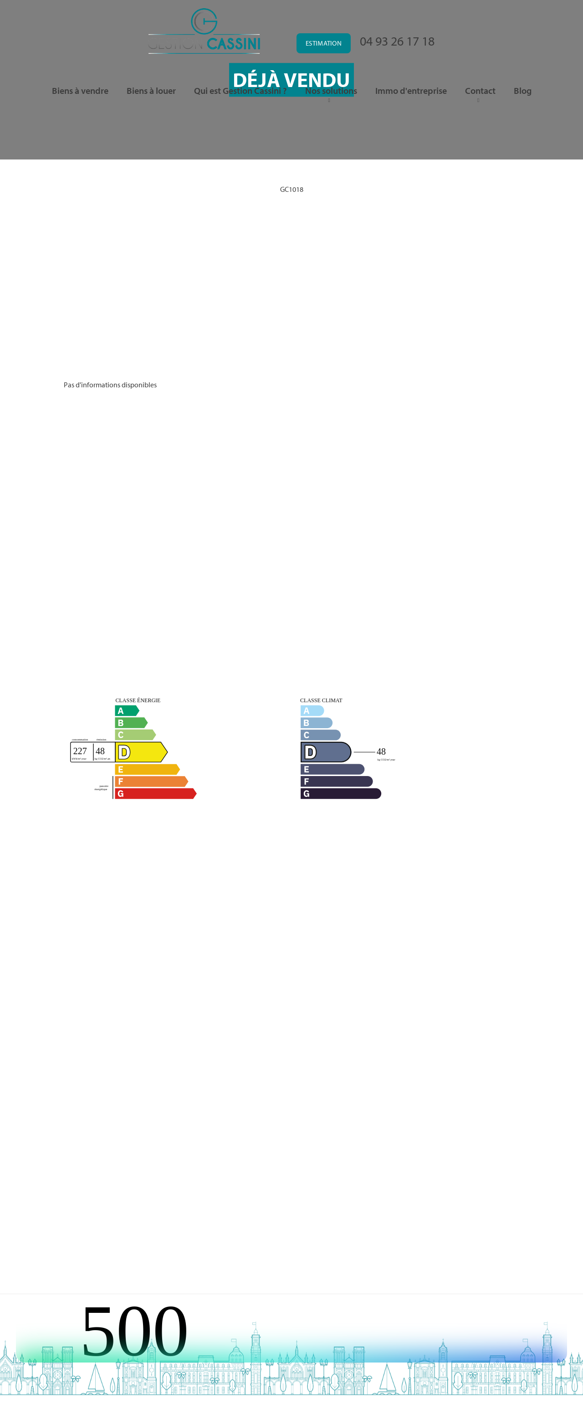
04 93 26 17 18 (397, 41)
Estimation (324, 43)
